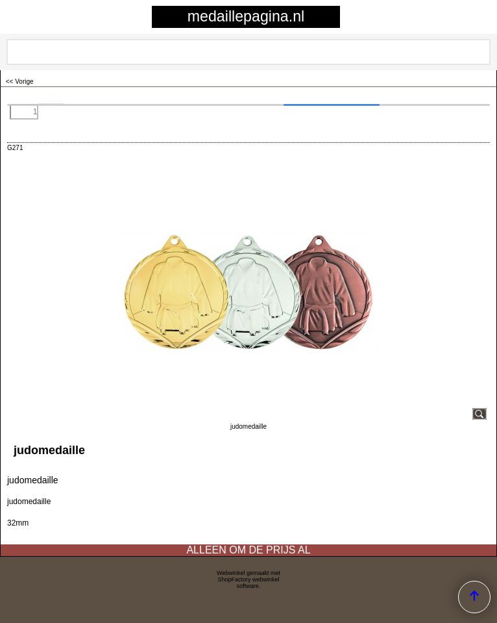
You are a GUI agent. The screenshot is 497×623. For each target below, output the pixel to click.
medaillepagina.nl (246, 16)
